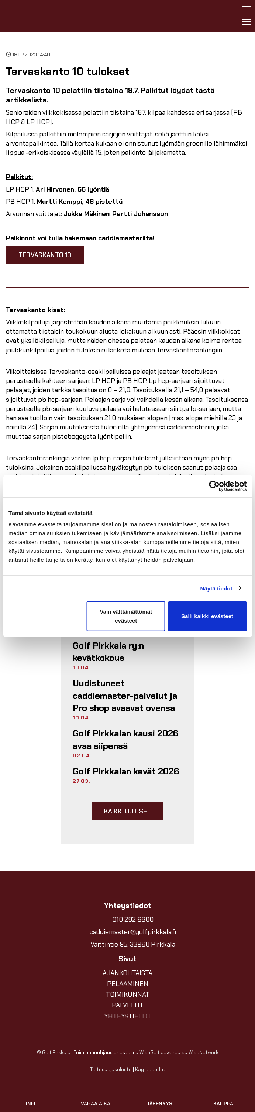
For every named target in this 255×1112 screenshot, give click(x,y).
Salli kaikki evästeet (207, 616)
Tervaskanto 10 (44, 255)
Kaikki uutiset (127, 811)
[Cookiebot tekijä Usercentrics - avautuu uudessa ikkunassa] (214, 485)
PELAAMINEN (127, 983)
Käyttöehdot (150, 1069)
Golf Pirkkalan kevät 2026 (126, 771)
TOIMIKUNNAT (127, 994)
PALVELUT (128, 1005)
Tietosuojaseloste (111, 1069)
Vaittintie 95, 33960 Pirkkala (132, 944)
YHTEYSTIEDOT (127, 1016)
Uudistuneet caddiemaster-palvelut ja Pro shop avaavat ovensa (125, 695)
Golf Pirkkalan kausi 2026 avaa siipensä (125, 739)
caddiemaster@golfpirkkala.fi (133, 931)
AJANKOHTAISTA (127, 973)
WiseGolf (149, 1052)
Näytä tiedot (216, 588)
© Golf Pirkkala (53, 1052)
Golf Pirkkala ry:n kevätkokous (108, 651)
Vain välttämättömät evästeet (126, 616)
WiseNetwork (203, 1052)
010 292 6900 (133, 919)
